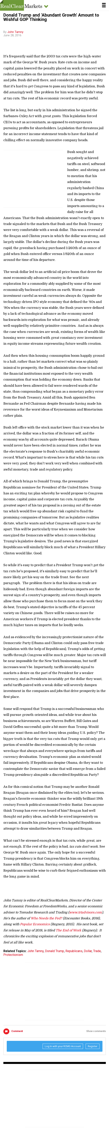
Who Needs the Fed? (46, 918)
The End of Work (68, 930)
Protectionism (13, 955)
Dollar (88, 951)
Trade (97, 951)
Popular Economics (35, 924)
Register (92, 1046)
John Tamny (15, 32)
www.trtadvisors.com (85, 912)
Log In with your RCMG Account (63, 1046)
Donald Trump (54, 951)
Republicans (73, 951)
